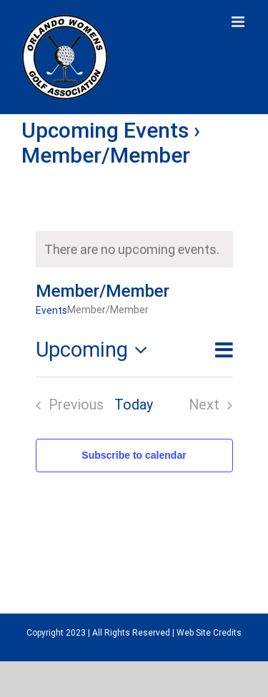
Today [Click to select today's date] (133, 405)
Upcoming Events (105, 130)
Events (51, 310)
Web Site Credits (209, 633)
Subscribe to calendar (133, 455)
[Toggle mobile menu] (239, 21)
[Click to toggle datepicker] (96, 350)
